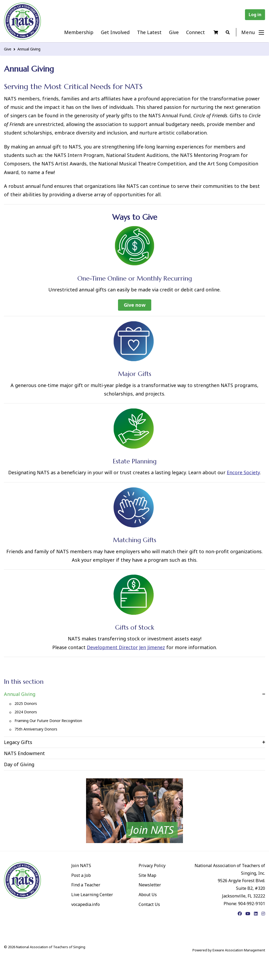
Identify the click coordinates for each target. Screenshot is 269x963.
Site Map (147, 875)
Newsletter (150, 885)
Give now (134, 305)
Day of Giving (19, 764)
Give (174, 32)
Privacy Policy (152, 865)
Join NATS (81, 865)
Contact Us (149, 904)
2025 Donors (26, 703)
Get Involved (115, 32)
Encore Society (243, 472)
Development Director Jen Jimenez (126, 647)
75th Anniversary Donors (36, 729)
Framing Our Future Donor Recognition (48, 720)
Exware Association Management (239, 950)
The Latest (149, 32)
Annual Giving (28, 49)
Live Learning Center (92, 894)
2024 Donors (26, 711)
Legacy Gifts (18, 742)
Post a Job (81, 875)
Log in (255, 14)
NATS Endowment (24, 753)
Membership (78, 32)
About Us (148, 894)
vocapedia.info (85, 904)
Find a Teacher (85, 885)
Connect (195, 32)
